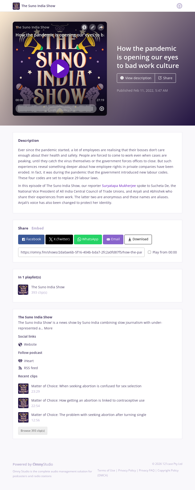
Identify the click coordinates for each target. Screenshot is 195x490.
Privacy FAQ (146, 470)
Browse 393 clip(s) (33, 431)
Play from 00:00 (162, 252)
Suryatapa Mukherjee (119, 185)
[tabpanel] (97, 176)
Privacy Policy (127, 470)
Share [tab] (23, 228)
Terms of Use (106, 470)
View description (135, 78)
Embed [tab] (38, 228)
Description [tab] (28, 140)
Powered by (33, 464)
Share (165, 78)
